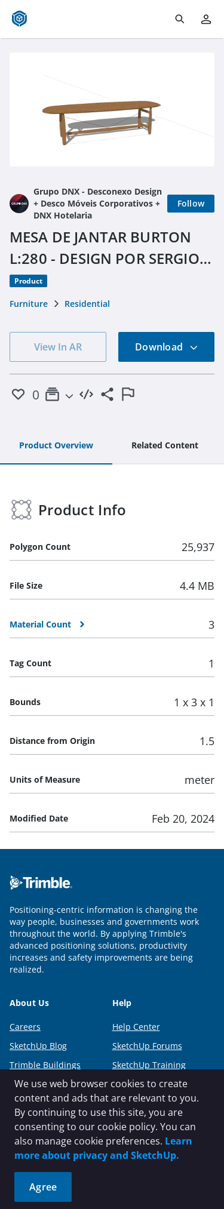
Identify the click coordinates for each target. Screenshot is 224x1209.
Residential (87, 303)
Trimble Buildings (45, 1064)
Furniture (29, 303)
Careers (25, 1026)
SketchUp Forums (147, 1045)
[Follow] (191, 204)
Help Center (136, 1026)
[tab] (56, 445)
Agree (43, 1186)
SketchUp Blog (38, 1045)
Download (166, 346)
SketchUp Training (149, 1064)
